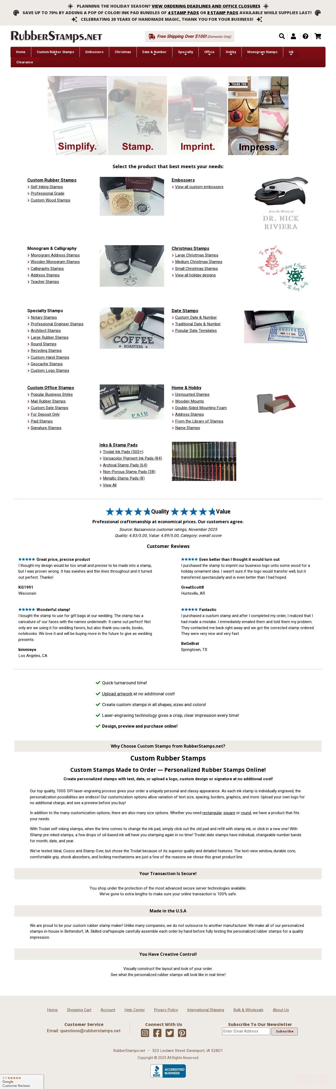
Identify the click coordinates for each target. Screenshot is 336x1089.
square (229, 812)
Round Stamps (43, 344)
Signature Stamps (46, 427)
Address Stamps (45, 275)
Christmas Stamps (190, 248)
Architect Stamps (46, 330)
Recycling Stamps (46, 350)
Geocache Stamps (47, 364)
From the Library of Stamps (199, 421)
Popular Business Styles (52, 394)
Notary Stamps (44, 317)
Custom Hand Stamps (50, 357)
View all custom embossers (199, 186)
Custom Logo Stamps (50, 370)
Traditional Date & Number (198, 324)
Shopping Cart (79, 1010)
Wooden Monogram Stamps (55, 261)
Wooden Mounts (189, 401)
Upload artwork (117, 693)
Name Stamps (187, 427)
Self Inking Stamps (47, 186)
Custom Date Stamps (49, 407)
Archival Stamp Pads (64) (125, 465)
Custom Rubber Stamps (55, 53)
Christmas (123, 52)
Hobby (231, 53)
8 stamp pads (222, 13)
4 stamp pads (183, 13)
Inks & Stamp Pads (118, 445)
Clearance (24, 62)
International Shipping (205, 1010)
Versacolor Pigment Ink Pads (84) (132, 458)
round (246, 812)
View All (110, 485)
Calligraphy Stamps (47, 268)
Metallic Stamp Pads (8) (124, 478)
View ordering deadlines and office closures (206, 6)
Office (209, 53)
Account (108, 1010)
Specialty (185, 53)
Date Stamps (185, 310)
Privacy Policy (166, 1010)
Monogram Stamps (262, 53)
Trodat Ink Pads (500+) (123, 451)
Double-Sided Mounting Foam (201, 407)
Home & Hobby (186, 387)
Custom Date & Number (196, 317)
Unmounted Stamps (192, 394)
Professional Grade (47, 193)
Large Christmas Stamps (196, 255)
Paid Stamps (42, 421)
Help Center (134, 1010)
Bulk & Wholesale (248, 1010)
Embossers (94, 52)
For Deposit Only (45, 414)
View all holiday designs (195, 275)
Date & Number (154, 53)
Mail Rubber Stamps (48, 401)
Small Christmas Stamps (196, 268)
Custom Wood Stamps (50, 200)
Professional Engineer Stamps (57, 324)
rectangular (212, 812)
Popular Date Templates (196, 330)
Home (20, 52)
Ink (291, 53)
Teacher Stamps (45, 281)
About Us (281, 1010)
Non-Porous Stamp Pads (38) (129, 471)
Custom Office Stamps (50, 387)
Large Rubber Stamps (50, 337)
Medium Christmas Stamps (198, 261)
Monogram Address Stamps (55, 255)
